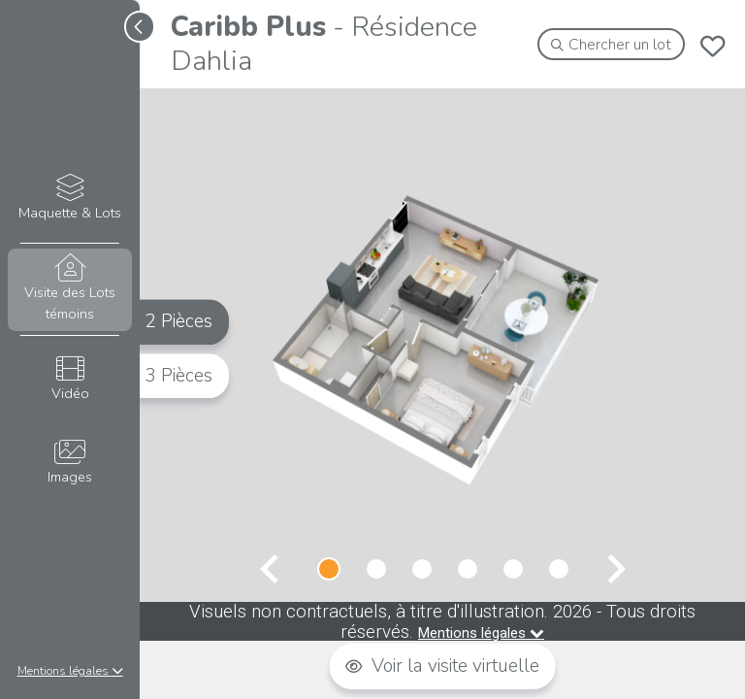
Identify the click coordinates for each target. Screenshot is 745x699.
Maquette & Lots (69, 198)
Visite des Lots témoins (69, 288)
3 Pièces (178, 375)
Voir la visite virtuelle (442, 666)
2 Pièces (178, 321)
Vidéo (69, 379)
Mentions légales (70, 671)
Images (69, 462)
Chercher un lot (611, 44)
